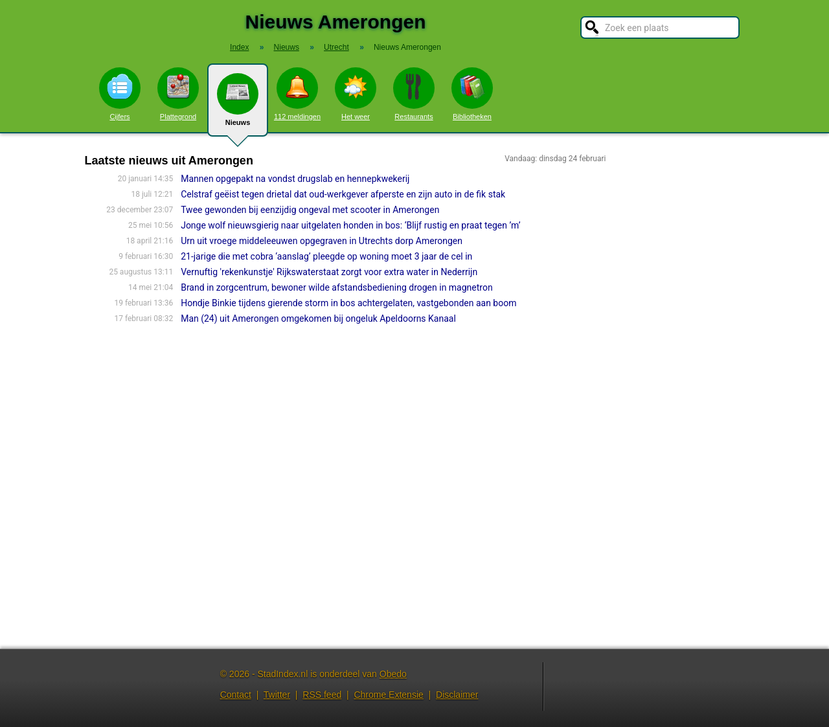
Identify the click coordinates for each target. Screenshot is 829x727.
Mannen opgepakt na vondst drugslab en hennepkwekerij (295, 178)
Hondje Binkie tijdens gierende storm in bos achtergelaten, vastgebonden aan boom (348, 303)
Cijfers (120, 93)
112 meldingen (297, 93)
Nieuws (237, 105)
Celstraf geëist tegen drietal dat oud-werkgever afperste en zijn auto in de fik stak (343, 194)
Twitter (277, 694)
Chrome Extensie (388, 694)
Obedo (393, 674)
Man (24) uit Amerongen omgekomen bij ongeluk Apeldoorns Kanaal (318, 318)
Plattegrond (178, 93)
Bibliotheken (472, 93)
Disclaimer (457, 694)
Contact (235, 694)
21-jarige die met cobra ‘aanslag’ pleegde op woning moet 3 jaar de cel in (326, 256)
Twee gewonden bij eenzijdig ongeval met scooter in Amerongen (310, 210)
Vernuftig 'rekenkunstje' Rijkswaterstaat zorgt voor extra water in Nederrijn (329, 272)
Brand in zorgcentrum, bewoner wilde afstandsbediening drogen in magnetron (337, 287)
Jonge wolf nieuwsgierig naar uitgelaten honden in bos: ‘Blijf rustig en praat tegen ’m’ (351, 225)
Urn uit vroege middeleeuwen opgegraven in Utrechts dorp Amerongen (321, 241)
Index (239, 47)
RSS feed (321, 694)
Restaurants (414, 93)
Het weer (355, 93)
